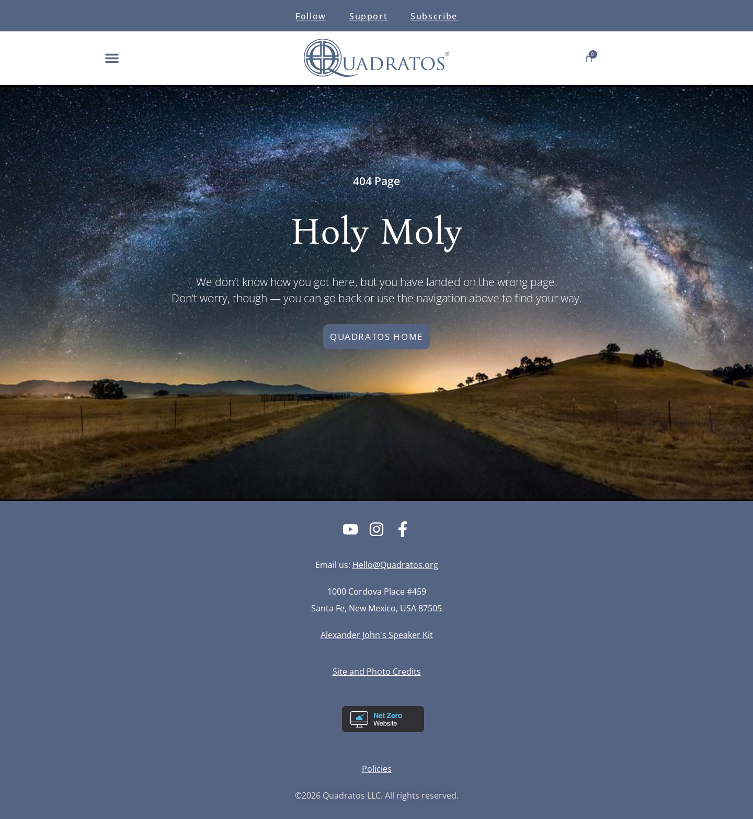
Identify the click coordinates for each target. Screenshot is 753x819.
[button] (112, 58)
